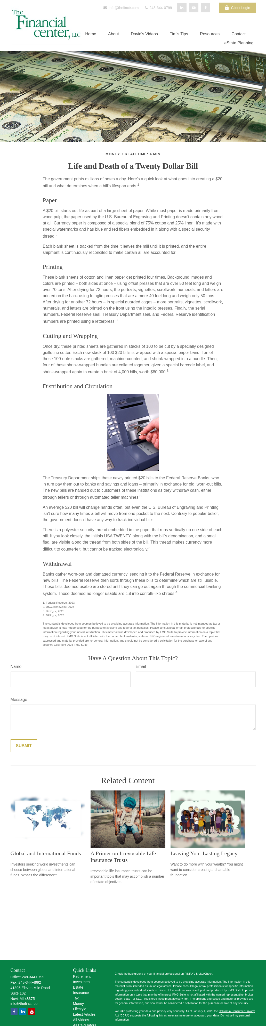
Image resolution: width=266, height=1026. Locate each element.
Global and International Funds (46, 853)
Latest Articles (84, 1014)
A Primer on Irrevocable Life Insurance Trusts (123, 856)
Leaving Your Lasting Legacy (204, 853)
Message (19, 699)
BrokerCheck (204, 973)
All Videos (81, 1020)
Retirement (82, 976)
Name (16, 666)
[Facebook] (205, 7)
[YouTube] (193, 7)
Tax (76, 998)
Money (78, 1003)
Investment (82, 982)
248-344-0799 (158, 8)
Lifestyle (79, 1009)
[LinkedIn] (182, 7)
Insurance (81, 993)
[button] (90, 33)
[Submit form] (24, 745)
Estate (78, 987)
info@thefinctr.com (121, 8)
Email (141, 666)
